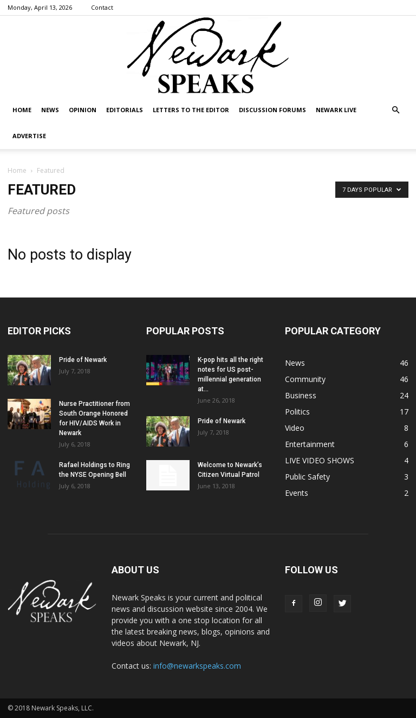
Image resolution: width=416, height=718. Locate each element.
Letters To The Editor (191, 110)
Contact (102, 7)
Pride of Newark (83, 360)
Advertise (29, 136)
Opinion (82, 110)
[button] (395, 110)
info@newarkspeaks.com (197, 666)
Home (21, 110)
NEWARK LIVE (336, 110)
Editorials (124, 110)
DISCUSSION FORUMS (272, 110)
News (50, 110)
